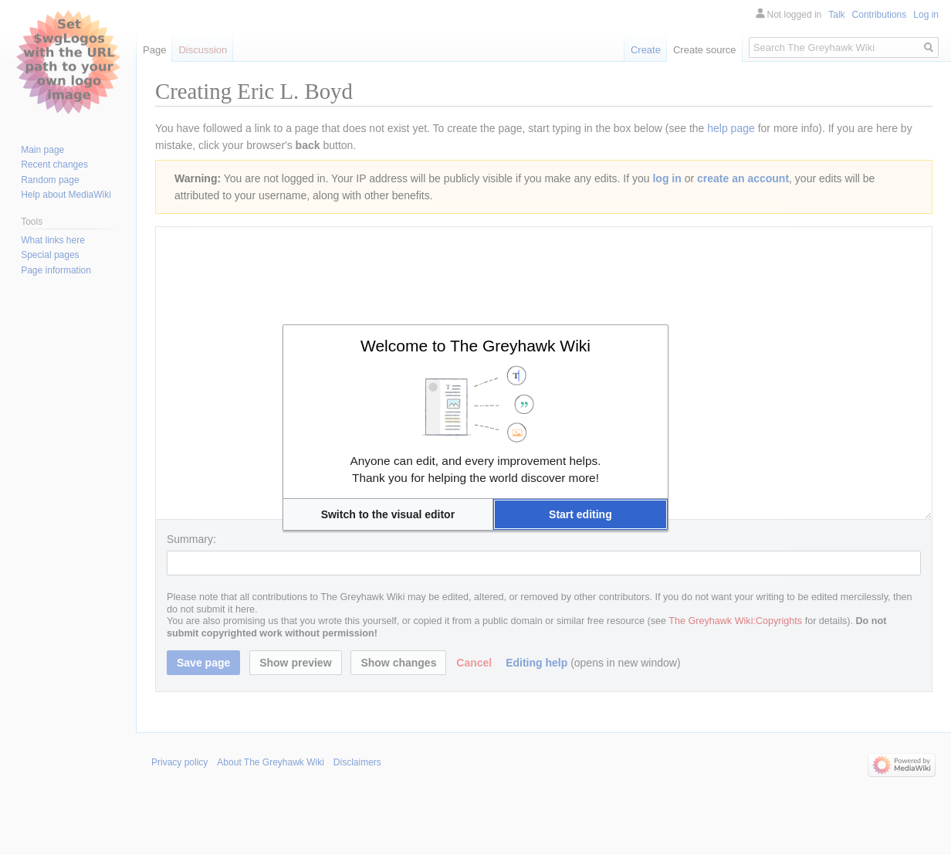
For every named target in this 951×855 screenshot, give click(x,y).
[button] (387, 514)
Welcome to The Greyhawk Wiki (475, 346)
